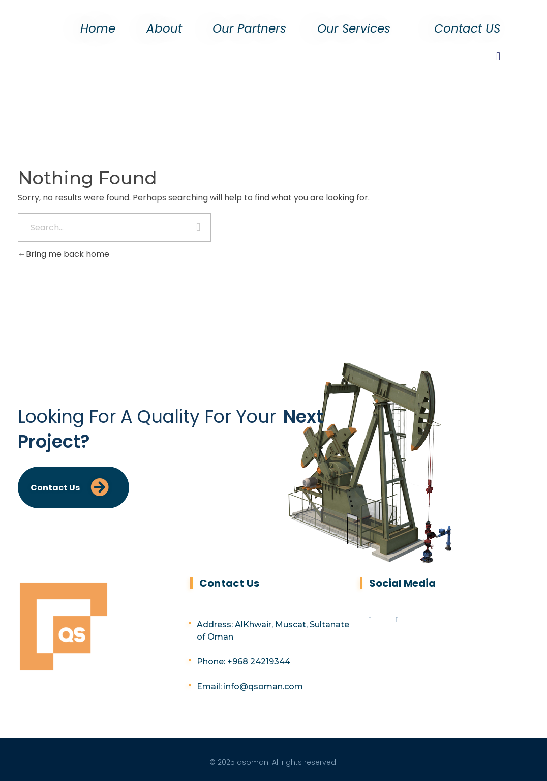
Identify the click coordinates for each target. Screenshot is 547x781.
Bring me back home (63, 254)
